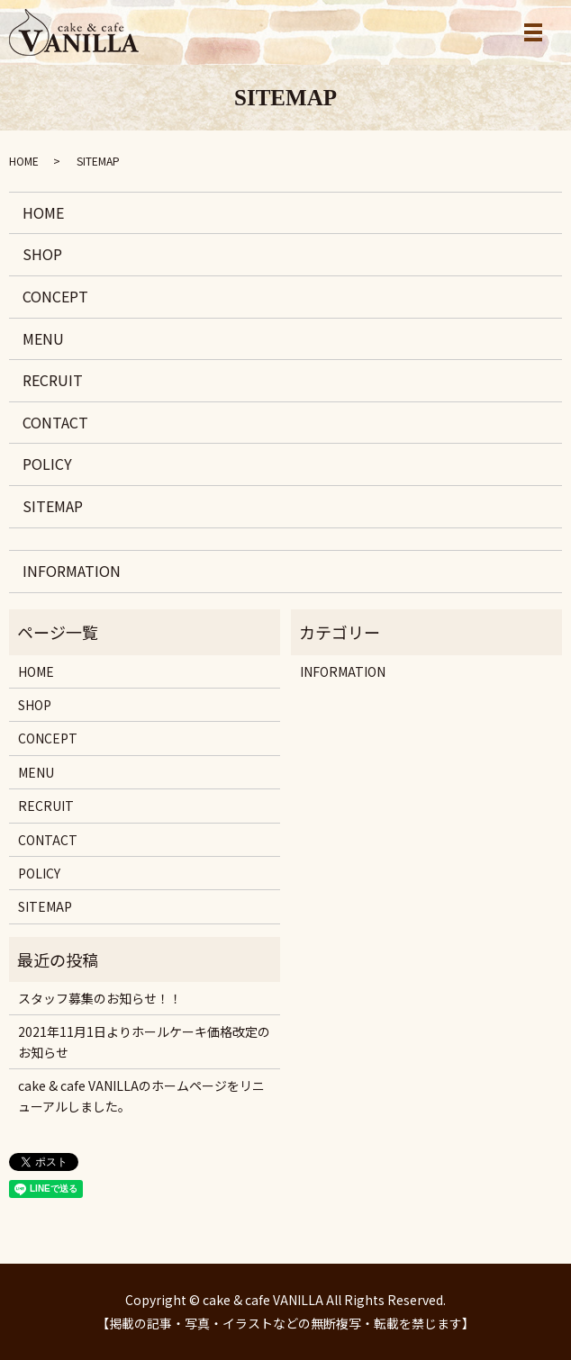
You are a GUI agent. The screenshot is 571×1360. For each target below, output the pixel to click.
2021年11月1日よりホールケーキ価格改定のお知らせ (144, 1041)
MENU (43, 338)
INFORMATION (72, 570)
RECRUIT (53, 380)
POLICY (47, 463)
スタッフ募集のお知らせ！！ (100, 998)
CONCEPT (55, 296)
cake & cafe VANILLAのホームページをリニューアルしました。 (141, 1095)
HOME (24, 160)
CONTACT (55, 422)
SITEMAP (53, 506)
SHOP (42, 254)
